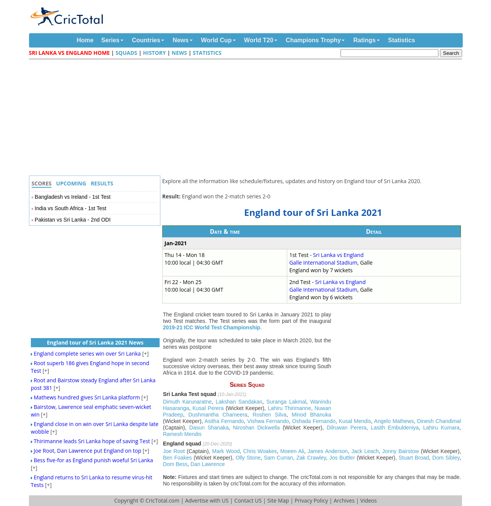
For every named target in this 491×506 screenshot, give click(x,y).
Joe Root (174, 451)
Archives (344, 500)
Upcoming (71, 183)
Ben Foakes (177, 458)
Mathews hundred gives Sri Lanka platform (87, 397)
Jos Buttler (342, 458)
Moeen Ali (292, 451)
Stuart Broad (414, 458)
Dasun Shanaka (209, 428)
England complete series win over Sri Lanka (87, 353)
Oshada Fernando (314, 421)
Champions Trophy (313, 40)
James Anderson (328, 451)
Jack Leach (365, 451)
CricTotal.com (162, 500)
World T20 (258, 40)
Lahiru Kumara (441, 428)
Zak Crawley (311, 458)
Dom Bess (175, 464)
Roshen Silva (269, 415)
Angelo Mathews (394, 421)
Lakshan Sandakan (239, 402)
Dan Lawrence (207, 464)
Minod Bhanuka (311, 415)
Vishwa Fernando (268, 421)
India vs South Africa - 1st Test (70, 208)
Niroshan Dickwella (256, 428)
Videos (368, 500)
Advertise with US (207, 500)
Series (110, 40)
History (154, 52)
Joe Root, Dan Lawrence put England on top (87, 450)
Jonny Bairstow (400, 451)
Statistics (401, 40)
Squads (126, 52)
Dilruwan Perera (346, 428)
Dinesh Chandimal (439, 421)
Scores (42, 183)
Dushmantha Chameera (218, 415)
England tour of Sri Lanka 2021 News (95, 342)
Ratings (364, 40)
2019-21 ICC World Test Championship (211, 327)
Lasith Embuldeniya (395, 428)
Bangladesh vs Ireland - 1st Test (72, 197)
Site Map (278, 500)
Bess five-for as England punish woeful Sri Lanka (93, 460)
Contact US (248, 500)
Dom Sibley (446, 458)
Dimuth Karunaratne (187, 402)
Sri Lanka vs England (338, 255)
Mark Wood (226, 451)
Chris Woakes (260, 451)
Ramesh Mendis (182, 434)
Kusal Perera (208, 408)
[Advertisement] (247, 118)
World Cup (216, 40)
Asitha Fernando (224, 421)
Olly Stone (248, 458)
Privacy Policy (311, 500)
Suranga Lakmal (286, 402)
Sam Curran (278, 458)
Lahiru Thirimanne (289, 408)
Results (102, 183)
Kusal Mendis (355, 421)
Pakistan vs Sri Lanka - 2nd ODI (72, 220)
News (181, 40)
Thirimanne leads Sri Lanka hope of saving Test (92, 441)
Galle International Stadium (323, 262)
